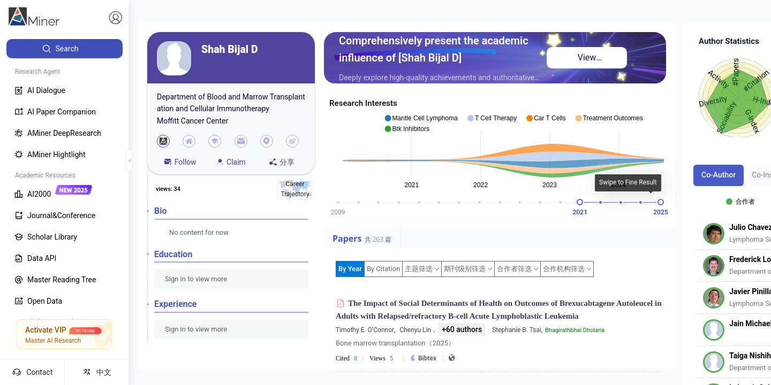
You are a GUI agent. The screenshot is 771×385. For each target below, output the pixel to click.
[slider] (580, 202)
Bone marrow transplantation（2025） (395, 343)
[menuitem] (64, 48)
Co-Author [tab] (718, 175)
